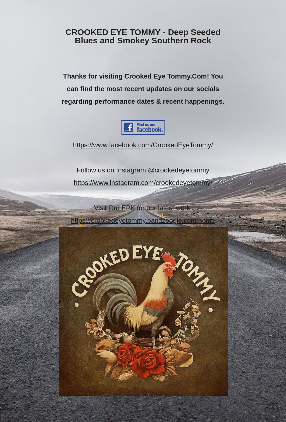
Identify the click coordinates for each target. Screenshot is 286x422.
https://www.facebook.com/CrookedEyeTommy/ (143, 145)
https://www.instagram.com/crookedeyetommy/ (143, 182)
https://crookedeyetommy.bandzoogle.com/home (143, 220)
